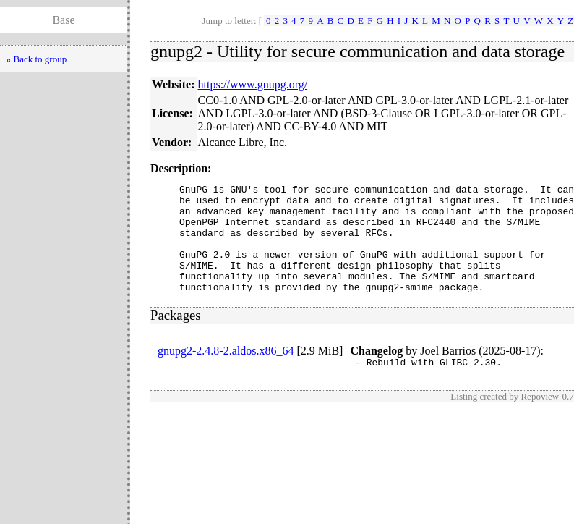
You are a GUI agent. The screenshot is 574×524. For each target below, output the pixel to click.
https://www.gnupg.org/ (253, 84)
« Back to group (37, 59)
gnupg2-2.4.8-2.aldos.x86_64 (226, 372)
